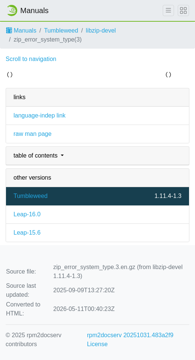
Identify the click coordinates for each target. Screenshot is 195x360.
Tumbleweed (61, 30)
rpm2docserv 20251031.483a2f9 (130, 335)
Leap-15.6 (27, 232)
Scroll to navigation (31, 59)
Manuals (21, 30)
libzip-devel (101, 30)
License (97, 344)
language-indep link (40, 115)
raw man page (32, 134)
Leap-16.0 (27, 214)
